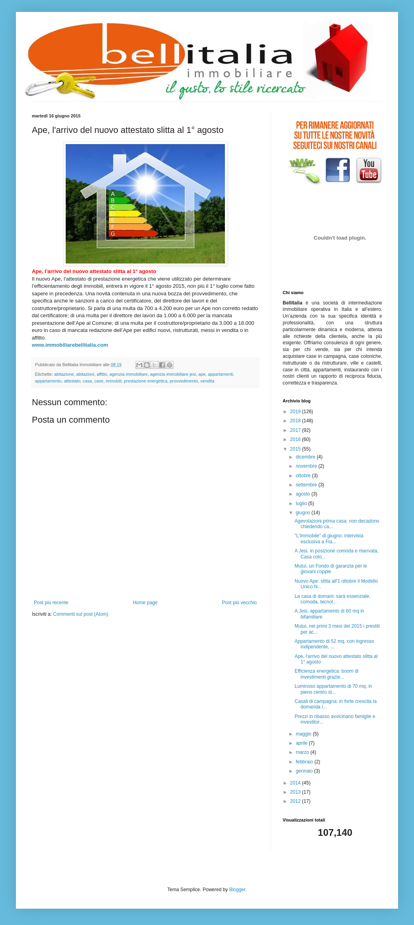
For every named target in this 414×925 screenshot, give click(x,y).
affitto (102, 374)
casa (87, 381)
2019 (296, 411)
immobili (114, 381)
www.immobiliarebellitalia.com (70, 345)
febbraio (305, 762)
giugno (303, 512)
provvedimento (184, 381)
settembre (307, 485)
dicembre (306, 457)
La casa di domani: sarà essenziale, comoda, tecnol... (333, 599)
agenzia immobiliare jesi (173, 374)
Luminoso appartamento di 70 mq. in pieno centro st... (333, 689)
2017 (296, 430)
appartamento (48, 381)
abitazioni (85, 374)
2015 (296, 449)
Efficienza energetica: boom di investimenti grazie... (327, 673)
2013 (296, 792)
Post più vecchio (239, 602)
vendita (207, 381)
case (99, 381)
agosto (303, 494)
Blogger (237, 889)
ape (201, 374)
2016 (296, 439)
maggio (304, 734)
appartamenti (220, 374)
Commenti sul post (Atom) (80, 614)
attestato (72, 381)
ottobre (304, 475)
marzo (303, 752)
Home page (145, 602)
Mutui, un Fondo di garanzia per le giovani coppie (331, 568)
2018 (296, 420)
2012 (296, 801)
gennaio (305, 771)
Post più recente (51, 602)
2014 (296, 783)
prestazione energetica (145, 381)
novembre (307, 466)
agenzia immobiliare (128, 374)
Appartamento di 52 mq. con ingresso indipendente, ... (334, 644)
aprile (302, 743)
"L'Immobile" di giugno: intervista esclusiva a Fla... (329, 538)
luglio (302, 503)
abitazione (64, 374)
